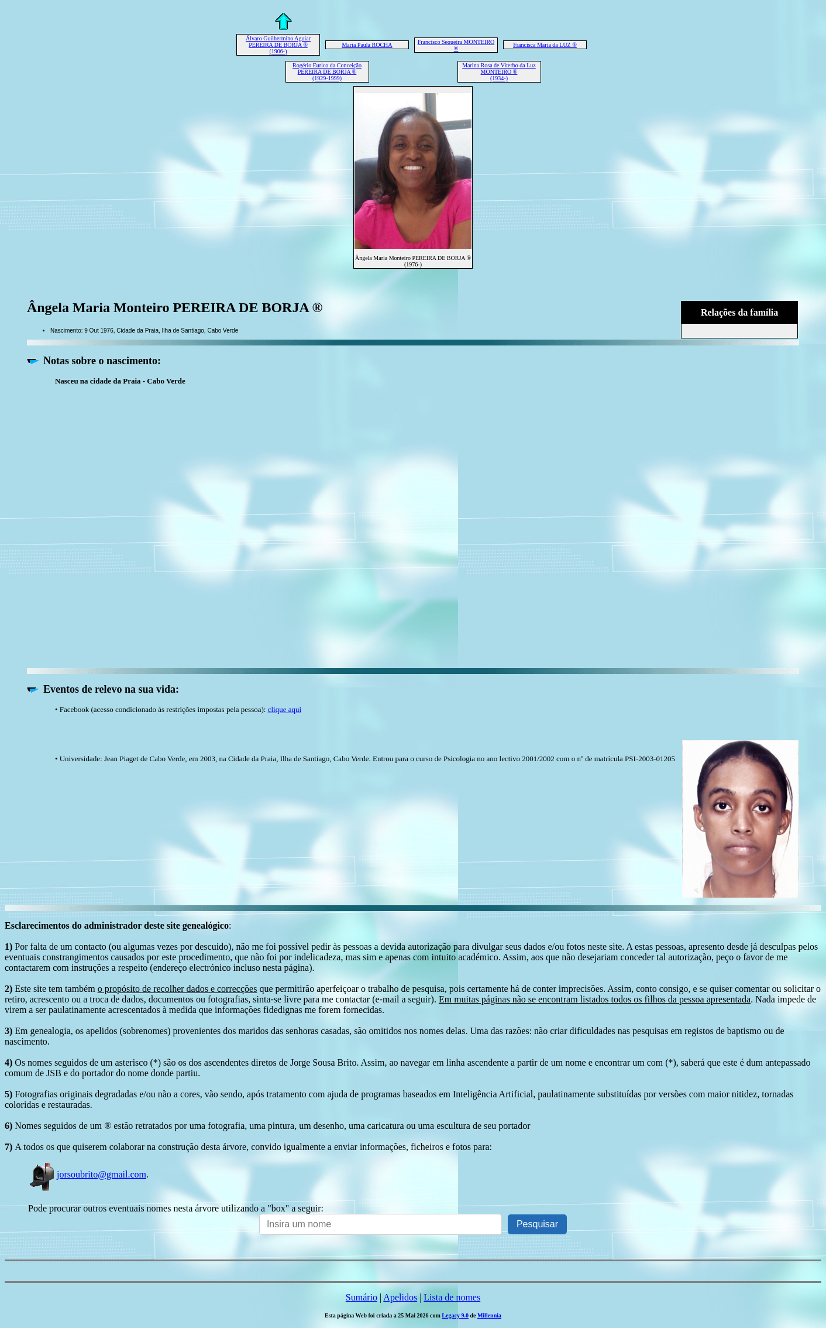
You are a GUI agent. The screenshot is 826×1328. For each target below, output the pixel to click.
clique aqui (284, 709)
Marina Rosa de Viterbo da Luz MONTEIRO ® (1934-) (499, 71)
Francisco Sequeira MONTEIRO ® (456, 45)
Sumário (361, 1297)
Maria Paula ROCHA (367, 45)
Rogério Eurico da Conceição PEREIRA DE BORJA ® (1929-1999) (327, 71)
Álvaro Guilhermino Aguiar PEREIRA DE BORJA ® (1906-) (278, 44)
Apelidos (400, 1297)
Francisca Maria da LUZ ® (545, 45)
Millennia (489, 1315)
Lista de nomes (452, 1297)
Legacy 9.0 (455, 1315)
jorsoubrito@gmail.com (87, 1174)
